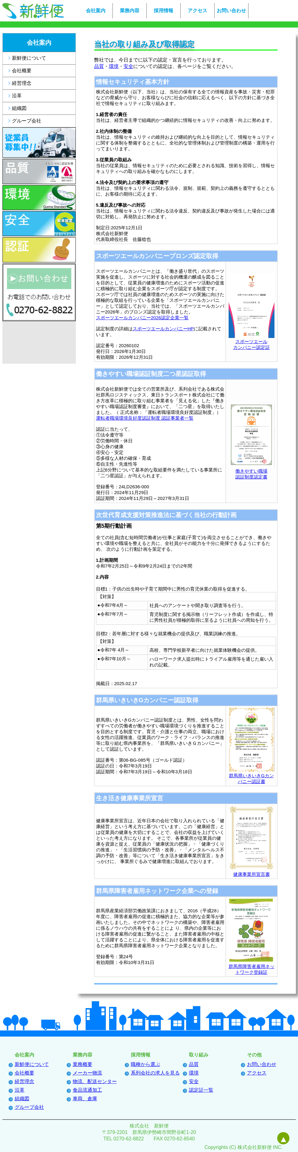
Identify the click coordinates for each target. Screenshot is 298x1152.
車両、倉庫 (85, 1098)
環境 (114, 66)
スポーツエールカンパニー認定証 (251, 342)
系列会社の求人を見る (155, 1072)
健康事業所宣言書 (251, 871)
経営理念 (21, 83)
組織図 (19, 108)
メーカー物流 (87, 1072)
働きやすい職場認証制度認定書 (251, 471)
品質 (99, 66)
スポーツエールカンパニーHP (163, 328)
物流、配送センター (95, 1081)
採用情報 (163, 10)
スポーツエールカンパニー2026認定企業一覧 (142, 317)
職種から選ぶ (145, 1064)
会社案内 (95, 10)
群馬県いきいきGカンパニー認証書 (251, 776)
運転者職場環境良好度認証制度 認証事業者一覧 (144, 418)
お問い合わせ (231, 10)
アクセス (197, 10)
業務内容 (129, 10)
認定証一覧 (201, 1090)
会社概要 (21, 70)
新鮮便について (29, 58)
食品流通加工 (87, 1090)
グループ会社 (26, 120)
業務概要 (82, 1064)
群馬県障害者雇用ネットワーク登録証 (251, 967)
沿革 (17, 95)
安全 (128, 66)
